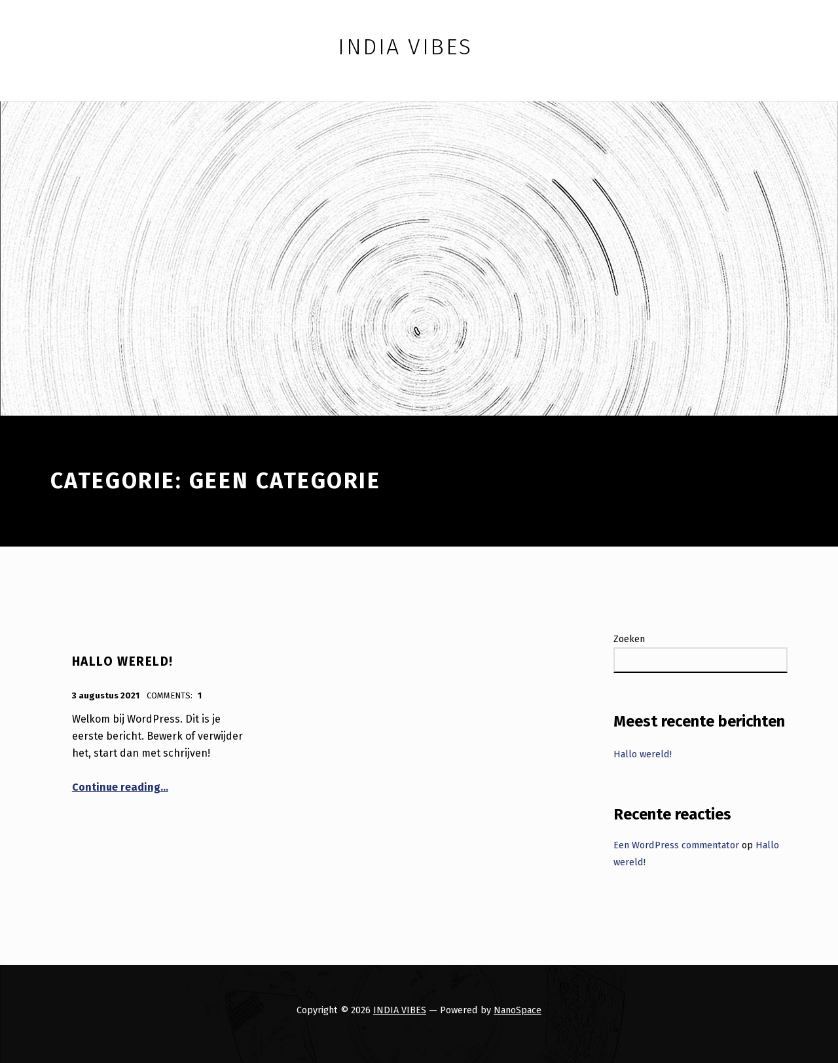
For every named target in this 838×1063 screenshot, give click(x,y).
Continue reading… (120, 787)
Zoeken (629, 639)
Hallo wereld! (122, 661)
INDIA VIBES (399, 1010)
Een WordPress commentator (676, 845)
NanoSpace (517, 1010)
